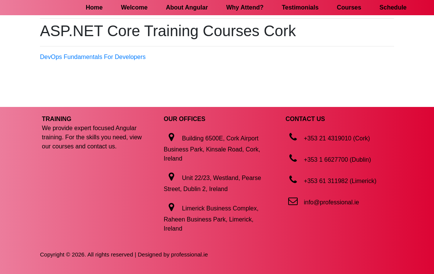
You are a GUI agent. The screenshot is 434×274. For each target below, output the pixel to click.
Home (94, 7)
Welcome (134, 7)
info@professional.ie (331, 202)
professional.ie (189, 254)
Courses (349, 7)
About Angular (187, 7)
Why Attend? (244, 7)
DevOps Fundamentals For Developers (92, 57)
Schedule (393, 7)
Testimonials (300, 7)
